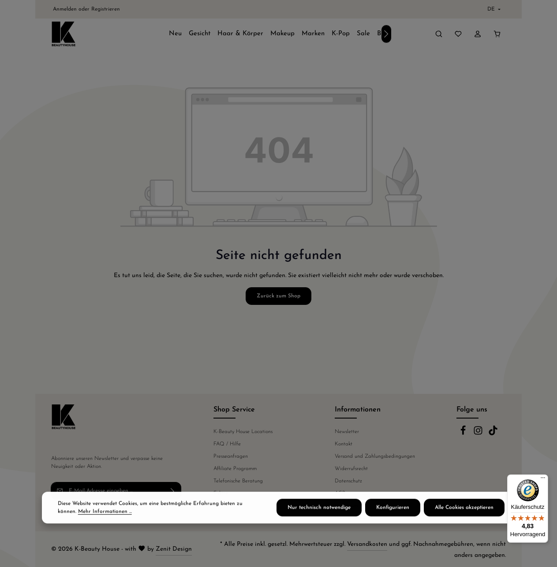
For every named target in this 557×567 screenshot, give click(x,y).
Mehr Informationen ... (105, 524)
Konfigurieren (392, 520)
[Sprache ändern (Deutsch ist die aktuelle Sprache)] (493, 9)
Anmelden (65, 9)
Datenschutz (348, 481)
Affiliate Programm (235, 468)
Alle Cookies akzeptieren (464, 520)
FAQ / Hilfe (227, 444)
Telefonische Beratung (238, 481)
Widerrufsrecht (351, 468)
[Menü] (543, 479)
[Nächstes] (386, 34)
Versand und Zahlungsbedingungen (375, 456)
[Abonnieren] (172, 491)
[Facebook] (464, 434)
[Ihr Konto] (477, 34)
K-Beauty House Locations (243, 431)
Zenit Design (174, 549)
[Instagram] (479, 434)
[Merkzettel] (458, 34)
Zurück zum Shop (278, 296)
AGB (340, 493)
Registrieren (105, 9)
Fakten (220, 493)
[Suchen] (439, 34)
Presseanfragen (230, 456)
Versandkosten (367, 544)
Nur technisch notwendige (319, 520)
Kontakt (343, 444)
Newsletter (347, 431)
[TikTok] (493, 434)
